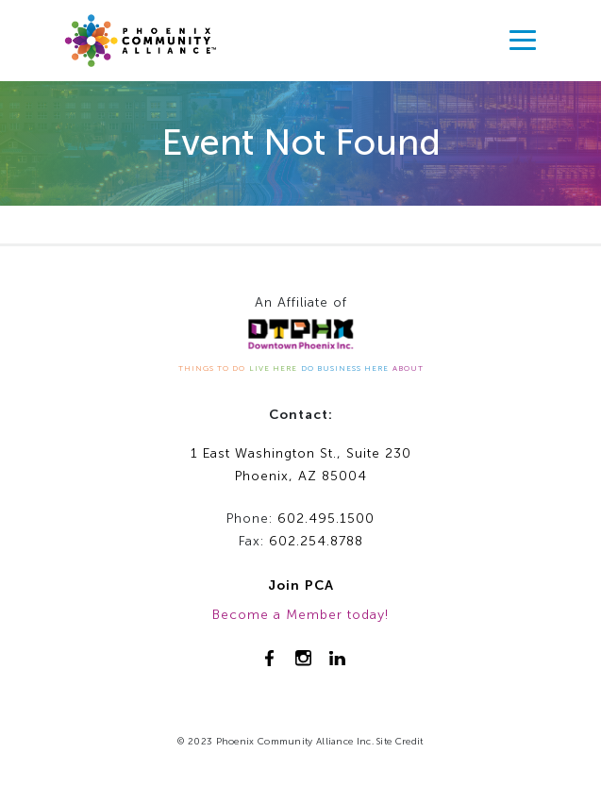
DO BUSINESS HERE (345, 368)
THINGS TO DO (211, 368)
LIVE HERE (273, 368)
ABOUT (408, 368)
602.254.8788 (316, 541)
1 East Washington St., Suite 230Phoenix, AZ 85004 (301, 465)
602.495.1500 (326, 518)
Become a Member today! (300, 615)
